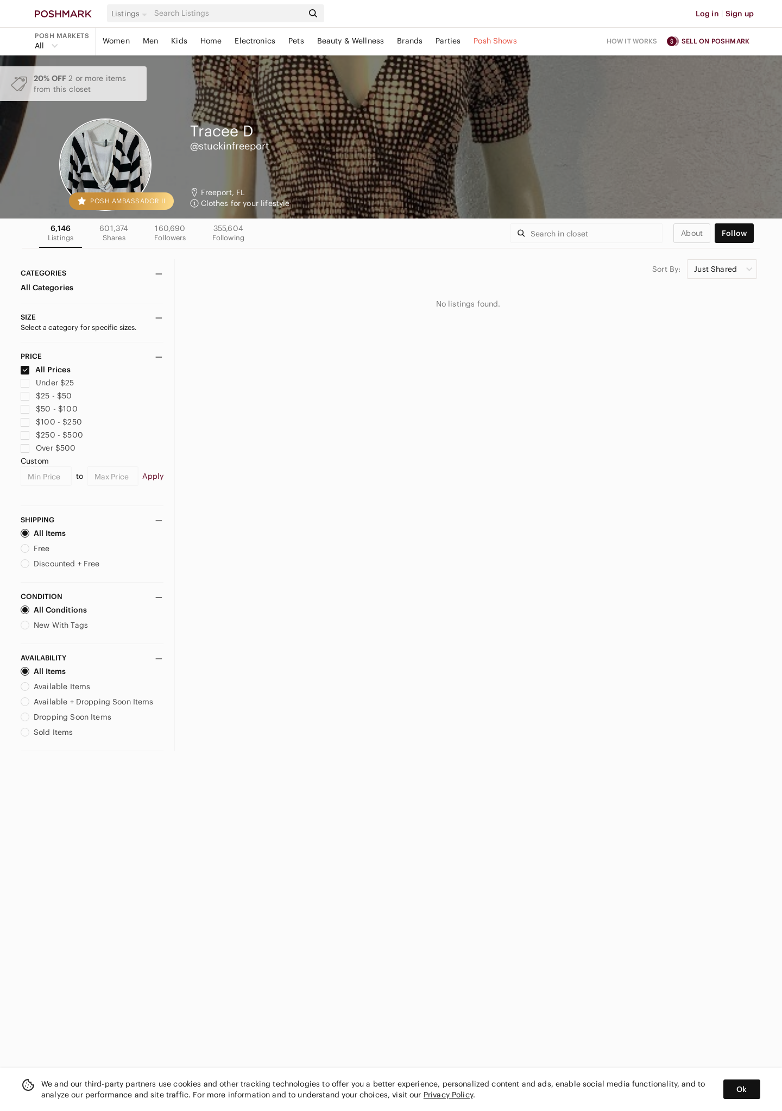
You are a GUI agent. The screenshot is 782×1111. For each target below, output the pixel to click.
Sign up (740, 13)
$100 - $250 (51, 422)
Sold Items (47, 732)
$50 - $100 (49, 409)
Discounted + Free (60, 564)
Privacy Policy (448, 1095)
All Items (43, 533)
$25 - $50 (46, 396)
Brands (409, 41)
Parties (448, 41)
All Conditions (54, 610)
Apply (152, 476)
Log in (707, 13)
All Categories (47, 287)
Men (150, 41)
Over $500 (48, 448)
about (692, 233)
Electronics (255, 41)
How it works (632, 41)
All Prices (46, 370)
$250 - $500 (52, 435)
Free (35, 548)
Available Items (55, 686)
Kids (179, 41)
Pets (296, 41)
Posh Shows (495, 41)
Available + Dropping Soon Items (87, 702)
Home (211, 41)
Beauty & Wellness (350, 41)
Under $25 (47, 383)
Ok (741, 1089)
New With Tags (54, 625)
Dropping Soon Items (66, 717)
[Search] (227, 13)
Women (116, 41)
